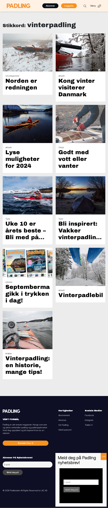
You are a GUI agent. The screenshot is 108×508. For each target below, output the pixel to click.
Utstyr (61, 147)
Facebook (89, 415)
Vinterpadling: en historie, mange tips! (27, 365)
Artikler (8, 353)
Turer (7, 219)
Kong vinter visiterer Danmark (76, 87)
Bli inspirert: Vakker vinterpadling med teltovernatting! (82, 237)
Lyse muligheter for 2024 (22, 159)
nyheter (8, 282)
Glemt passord (64, 430)
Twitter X (88, 425)
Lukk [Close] (104, 456)
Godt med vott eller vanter (73, 159)
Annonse (62, 420)
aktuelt (61, 76)
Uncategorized (12, 76)
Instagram (89, 420)
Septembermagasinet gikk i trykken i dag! (39, 294)
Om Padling (63, 425)
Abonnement (64, 415)
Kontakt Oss (25, 443)
